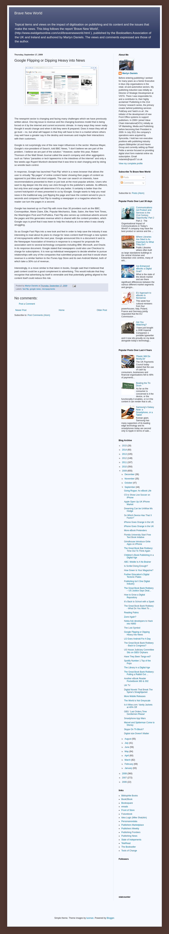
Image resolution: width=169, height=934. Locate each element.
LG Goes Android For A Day (137, 639)
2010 (124, 466)
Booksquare (127, 803)
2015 (124, 445)
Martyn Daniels (130, 73)
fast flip (26, 289)
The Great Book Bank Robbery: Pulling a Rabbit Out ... (139, 673)
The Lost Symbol (132, 628)
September (130, 487)
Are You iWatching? (141, 323)
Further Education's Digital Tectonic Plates (136, 575)
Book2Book (126, 799)
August (128, 739)
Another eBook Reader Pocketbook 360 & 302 (136, 679)
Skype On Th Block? (134, 729)
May (127, 751)
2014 (124, 449)
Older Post (102, 310)
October (129, 483)
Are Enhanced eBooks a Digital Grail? (144, 269)
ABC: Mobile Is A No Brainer (137, 562)
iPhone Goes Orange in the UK (139, 522)
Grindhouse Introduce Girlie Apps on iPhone (137, 542)
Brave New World (28, 13)
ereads (124, 806)
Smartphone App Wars (135, 718)
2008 (124, 773)
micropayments (48, 289)
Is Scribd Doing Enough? (136, 566)
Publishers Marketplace (132, 825)
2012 (124, 458)
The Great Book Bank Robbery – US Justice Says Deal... (139, 589)
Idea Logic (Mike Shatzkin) (134, 817)
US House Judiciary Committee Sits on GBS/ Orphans (139, 651)
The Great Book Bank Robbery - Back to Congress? (139, 644)
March (128, 760)
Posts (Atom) (138, 193)
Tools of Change (129, 850)
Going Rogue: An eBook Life (137, 490)
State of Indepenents (131, 839)
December (130, 474)
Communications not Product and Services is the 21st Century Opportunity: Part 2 (145, 212)
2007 (124, 777)
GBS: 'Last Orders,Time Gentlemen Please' (135, 712)
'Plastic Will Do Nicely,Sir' (143, 357)
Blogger (110, 918)
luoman (89, 918)
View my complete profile (131, 163)
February (129, 764)
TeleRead (126, 843)
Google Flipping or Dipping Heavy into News (137, 633)
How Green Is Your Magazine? (138, 570)
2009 (124, 471)
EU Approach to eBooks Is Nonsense (143, 295)
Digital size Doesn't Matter (136, 733)
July (127, 743)
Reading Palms (131, 612)
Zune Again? (130, 617)
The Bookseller (128, 847)
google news (35, 289)
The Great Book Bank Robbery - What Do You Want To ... (139, 607)
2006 (124, 782)
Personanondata (129, 821)
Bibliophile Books (129, 795)
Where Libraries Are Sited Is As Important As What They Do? (145, 241)
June (127, 747)
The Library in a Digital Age (137, 667)
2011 (124, 462)
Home (62, 310)
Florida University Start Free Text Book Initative (137, 536)
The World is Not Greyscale (137, 700)
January (129, 768)
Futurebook (126, 814)
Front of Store (127, 810)
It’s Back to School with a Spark (139, 601)
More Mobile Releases (134, 696)
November (130, 478)
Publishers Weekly (130, 828)
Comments (127, 183)
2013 (124, 454)
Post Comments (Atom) (39, 315)
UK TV (127, 685)
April (127, 755)
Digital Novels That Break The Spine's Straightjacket (138, 690)
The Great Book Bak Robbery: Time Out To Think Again (138, 549)
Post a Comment (27, 304)
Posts (125, 177)
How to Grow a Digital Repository (134, 596)
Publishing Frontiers (130, 832)
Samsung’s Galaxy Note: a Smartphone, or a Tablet (145, 411)
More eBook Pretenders (135, 530)
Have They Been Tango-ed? (137, 656)
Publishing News (129, 836)
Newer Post (20, 310)
